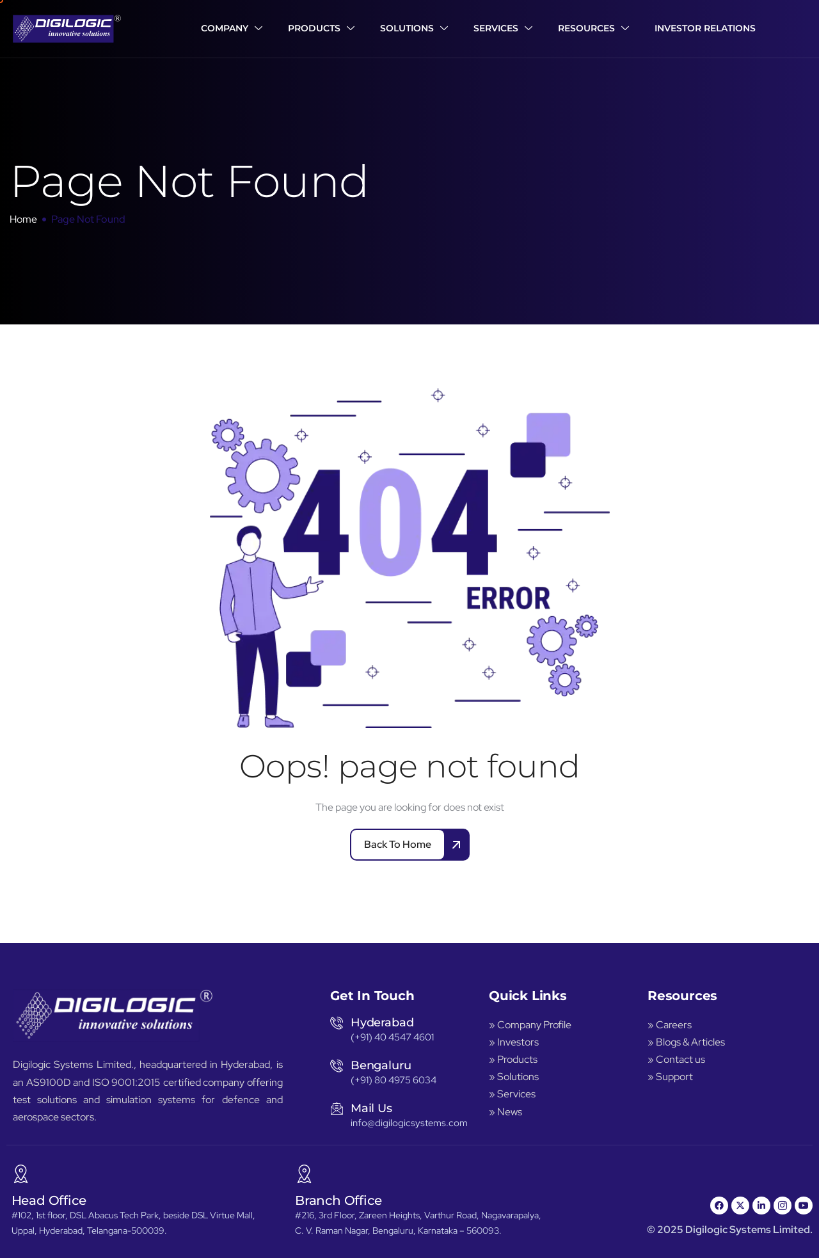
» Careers (670, 1024)
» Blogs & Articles (686, 1042)
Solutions (414, 28)
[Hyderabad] (336, 1022)
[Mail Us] (336, 1108)
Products (321, 28)
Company (231, 28)
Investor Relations (705, 28)
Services (502, 28)
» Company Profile (531, 1024)
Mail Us (371, 1108)
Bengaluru (381, 1065)
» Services (512, 1094)
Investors (518, 1042)
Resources (593, 28)
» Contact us (676, 1059)
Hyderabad (382, 1022)
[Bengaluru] (336, 1065)
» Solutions (514, 1076)
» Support (670, 1076)
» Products (513, 1059)
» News (505, 1112)
